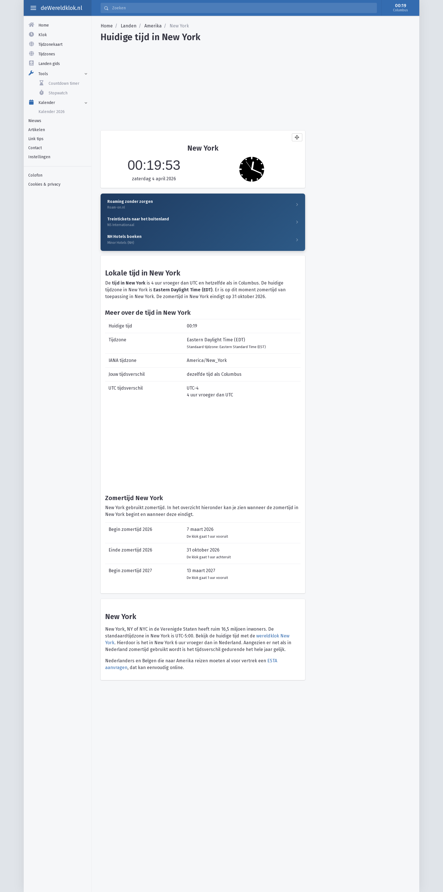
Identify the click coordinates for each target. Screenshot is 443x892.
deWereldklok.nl (61, 8)
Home (107, 26)
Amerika (153, 26)
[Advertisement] (57, 279)
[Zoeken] (243, 8)
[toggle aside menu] (33, 8)
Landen (128, 26)
